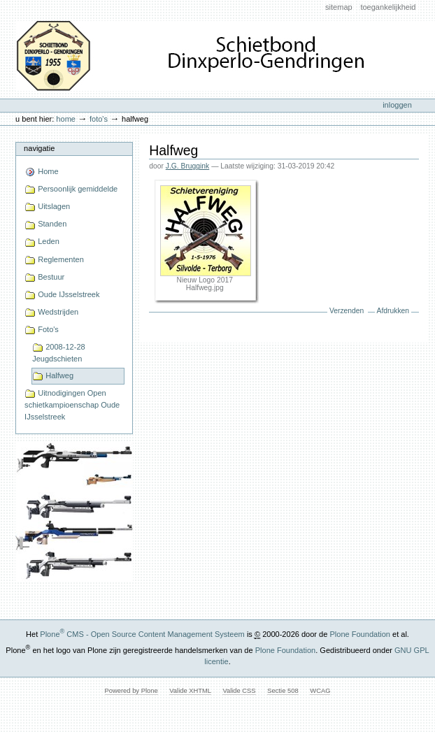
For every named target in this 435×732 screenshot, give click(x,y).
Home (66, 119)
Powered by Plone (131, 690)
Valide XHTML (190, 690)
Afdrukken (393, 311)
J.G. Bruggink (187, 166)
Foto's (99, 119)
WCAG (320, 690)
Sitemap (338, 7)
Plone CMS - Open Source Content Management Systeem (142, 634)
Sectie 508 (282, 690)
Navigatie (39, 148)
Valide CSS (238, 690)
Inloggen (397, 105)
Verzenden (346, 311)
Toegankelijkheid (387, 7)
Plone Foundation (359, 634)
